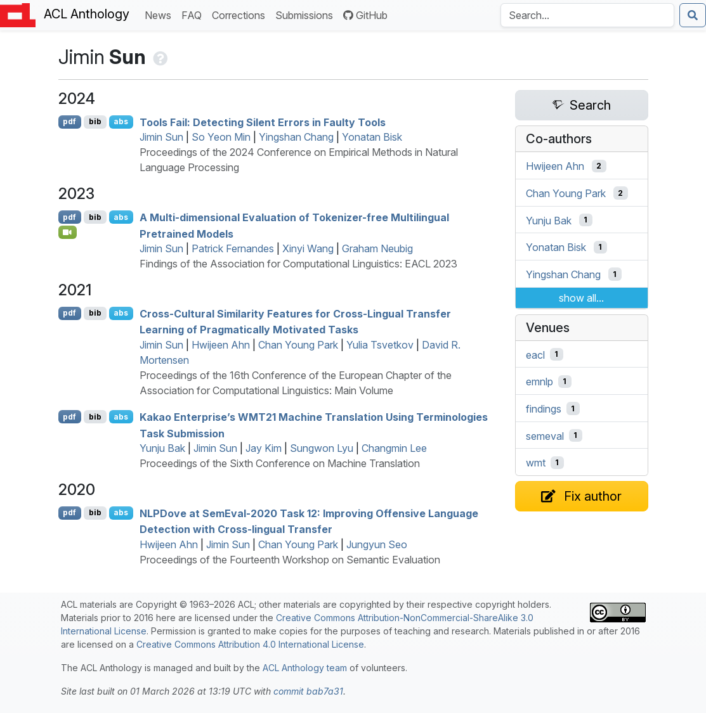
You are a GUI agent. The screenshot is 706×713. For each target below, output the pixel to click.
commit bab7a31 (308, 691)
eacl (535, 354)
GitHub (365, 15)
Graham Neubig (377, 248)
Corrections (241, 14)
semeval (545, 435)
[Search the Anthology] (587, 15)
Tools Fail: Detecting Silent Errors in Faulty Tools (263, 121)
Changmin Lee (394, 448)
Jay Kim (263, 448)
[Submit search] (692, 15)
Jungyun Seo (376, 544)
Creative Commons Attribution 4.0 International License (250, 644)
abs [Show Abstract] (121, 121)
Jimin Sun (161, 137)
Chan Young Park (298, 344)
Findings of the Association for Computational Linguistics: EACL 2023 (298, 263)
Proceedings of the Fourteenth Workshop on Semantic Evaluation (290, 559)
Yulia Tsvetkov (380, 344)
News (160, 14)
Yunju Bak (162, 448)
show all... (581, 298)
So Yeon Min (221, 137)
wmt (536, 462)
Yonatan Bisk (372, 137)
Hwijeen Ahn (221, 344)
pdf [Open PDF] (69, 121)
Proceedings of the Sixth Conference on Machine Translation (280, 463)
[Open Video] (67, 232)
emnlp (539, 381)
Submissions (306, 14)
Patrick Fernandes (233, 248)
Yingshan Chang (296, 137)
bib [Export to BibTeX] (95, 121)
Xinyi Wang (308, 248)
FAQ (194, 14)
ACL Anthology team (305, 667)
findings (543, 408)
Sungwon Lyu (321, 448)
